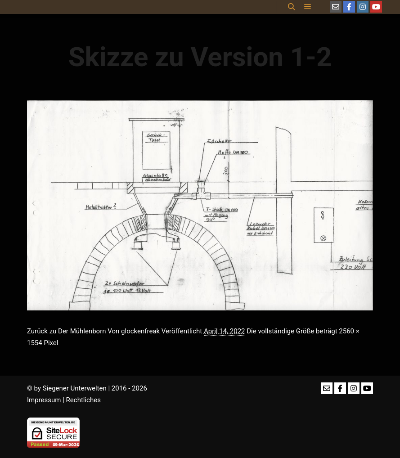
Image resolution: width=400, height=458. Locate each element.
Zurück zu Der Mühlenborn (66, 331)
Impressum (44, 400)
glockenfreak (140, 331)
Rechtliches (83, 400)
